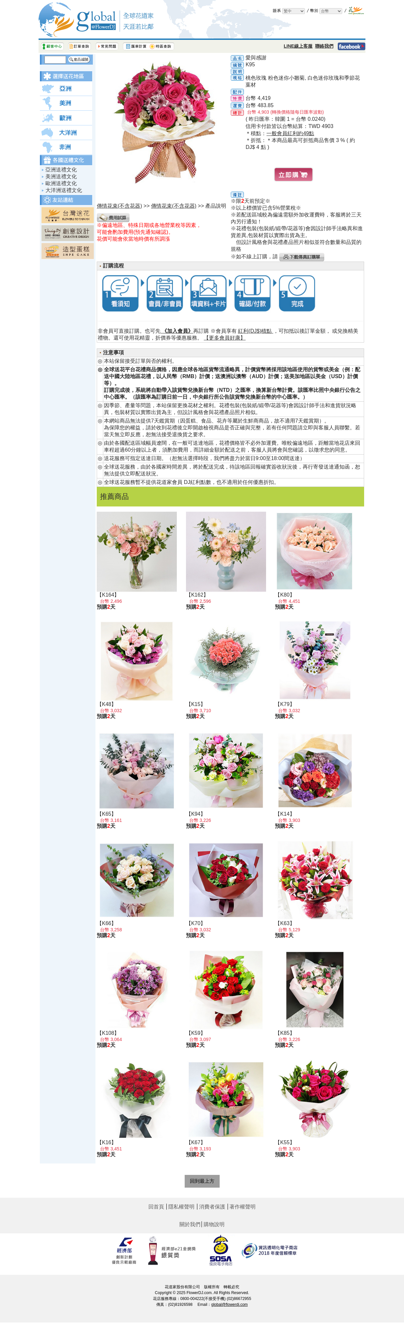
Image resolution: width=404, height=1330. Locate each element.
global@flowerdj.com (229, 1304)
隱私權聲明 (181, 1207)
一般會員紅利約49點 (290, 133)
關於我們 (189, 1224)
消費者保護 (212, 1207)
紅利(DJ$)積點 (255, 331)
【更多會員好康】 (224, 338)
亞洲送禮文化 (61, 169)
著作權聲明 (242, 1207)
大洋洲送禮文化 (63, 190)
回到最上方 (202, 1181)
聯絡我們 (324, 46)
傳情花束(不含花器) (173, 206)
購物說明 (214, 1224)
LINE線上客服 (298, 46)
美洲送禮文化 (61, 176)
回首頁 (156, 1207)
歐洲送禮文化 (61, 183)
